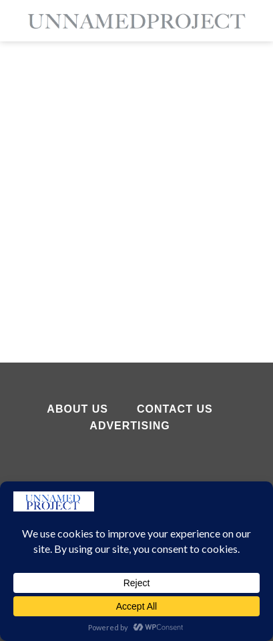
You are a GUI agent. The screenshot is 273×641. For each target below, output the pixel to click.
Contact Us (175, 409)
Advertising (129, 425)
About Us (77, 409)
